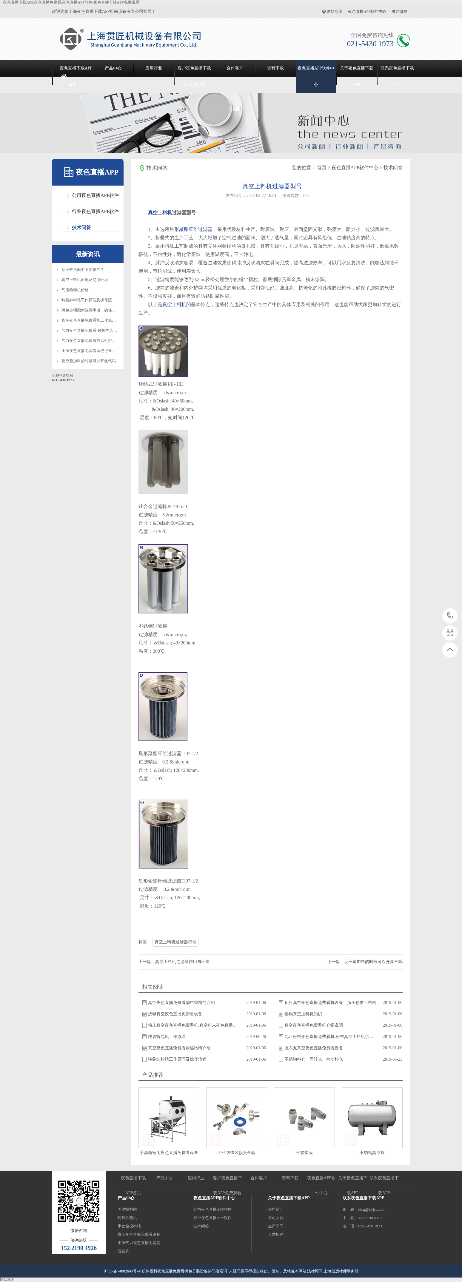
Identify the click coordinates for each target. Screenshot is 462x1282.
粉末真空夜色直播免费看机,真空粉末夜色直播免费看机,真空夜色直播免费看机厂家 (194, 1025)
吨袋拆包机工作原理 (167, 1036)
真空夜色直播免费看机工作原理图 (90, 320)
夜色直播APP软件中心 (367, 11)
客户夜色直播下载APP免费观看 (194, 76)
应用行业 (153, 68)
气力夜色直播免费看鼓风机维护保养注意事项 (100, 340)
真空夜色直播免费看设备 (139, 1234)
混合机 (123, 1251)
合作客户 (235, 68)
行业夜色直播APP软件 (95, 211)
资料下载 (275, 68)
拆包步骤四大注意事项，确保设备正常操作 (98, 310)
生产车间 (276, 1226)
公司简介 (276, 1209)
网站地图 (334, 11)
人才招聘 (276, 1234)
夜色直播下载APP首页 (76, 76)
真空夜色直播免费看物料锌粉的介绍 (181, 1002)
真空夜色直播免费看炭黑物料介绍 (179, 1048)
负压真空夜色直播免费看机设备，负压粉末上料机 (330, 1002)
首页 (322, 167)
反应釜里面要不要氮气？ (82, 269)
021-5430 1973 (450, 616)
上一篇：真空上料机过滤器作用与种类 (174, 961)
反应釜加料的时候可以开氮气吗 (88, 361)
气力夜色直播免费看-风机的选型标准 (93, 330)
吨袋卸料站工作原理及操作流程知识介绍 (96, 300)
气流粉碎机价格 (75, 290)
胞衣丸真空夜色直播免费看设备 (313, 1048)
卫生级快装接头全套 (236, 1152)
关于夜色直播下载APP (356, 76)
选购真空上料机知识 (303, 1014)
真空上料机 (160, 212)
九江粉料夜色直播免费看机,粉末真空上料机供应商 (330, 1036)
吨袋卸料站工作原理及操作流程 (177, 1059)
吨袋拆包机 (127, 1217)
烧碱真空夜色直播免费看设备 (175, 1014)
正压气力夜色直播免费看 (139, 1243)
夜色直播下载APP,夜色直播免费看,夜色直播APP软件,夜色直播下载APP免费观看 (71, 2)
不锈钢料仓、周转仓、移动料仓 (313, 1059)
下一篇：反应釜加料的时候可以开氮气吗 (365, 961)
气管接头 (304, 1152)
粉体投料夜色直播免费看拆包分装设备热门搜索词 (184, 1271)
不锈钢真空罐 (372, 1152)
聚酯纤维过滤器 (195, 229)
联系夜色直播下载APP (397, 76)
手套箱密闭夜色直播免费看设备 (169, 1152)
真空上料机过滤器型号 (175, 942)
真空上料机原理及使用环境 (84, 279)
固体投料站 (127, 1209)
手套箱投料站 (129, 1226)
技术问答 (81, 227)
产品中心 (113, 68)
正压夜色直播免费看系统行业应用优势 (94, 350)
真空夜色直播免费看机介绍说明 (313, 1025)
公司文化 (276, 1217)
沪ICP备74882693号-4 (122, 1271)
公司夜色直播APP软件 (95, 195)
